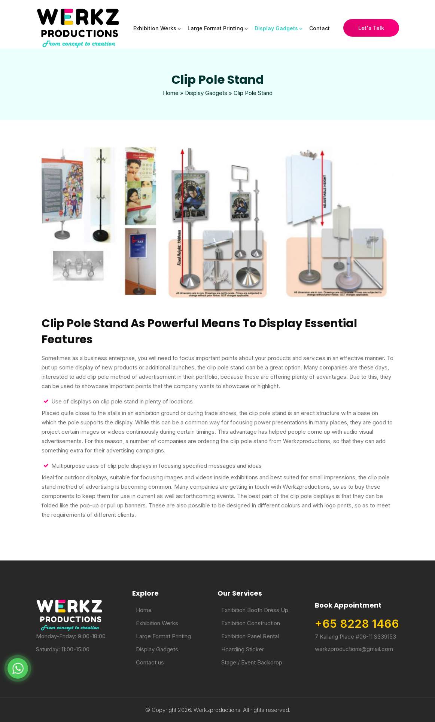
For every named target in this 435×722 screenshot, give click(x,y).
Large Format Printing (215, 28)
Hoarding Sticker (242, 649)
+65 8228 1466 (357, 623)
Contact (319, 28)
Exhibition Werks (154, 28)
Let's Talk (371, 27)
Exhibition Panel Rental (250, 636)
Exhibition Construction (250, 623)
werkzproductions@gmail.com (354, 648)
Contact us (150, 662)
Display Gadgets (276, 28)
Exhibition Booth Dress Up (254, 610)
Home (171, 92)
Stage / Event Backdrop (251, 662)
